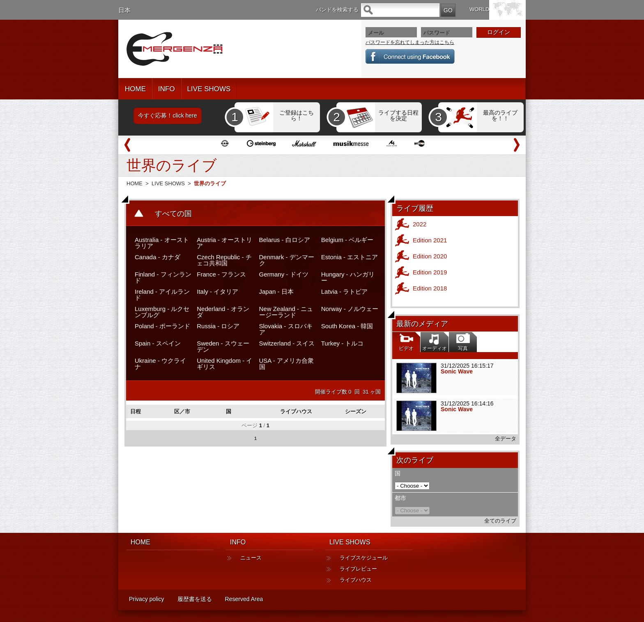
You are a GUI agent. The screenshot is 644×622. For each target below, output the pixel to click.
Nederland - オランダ (223, 311)
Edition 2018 (430, 288)
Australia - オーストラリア (162, 242)
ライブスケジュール (364, 558)
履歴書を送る (194, 599)
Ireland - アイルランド (162, 294)
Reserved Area (244, 599)
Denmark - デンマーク (286, 260)
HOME (135, 89)
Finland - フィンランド (163, 277)
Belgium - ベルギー (347, 239)
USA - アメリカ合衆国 (286, 363)
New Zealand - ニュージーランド (286, 311)
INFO (166, 89)
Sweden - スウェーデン (223, 346)
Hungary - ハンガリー (348, 277)
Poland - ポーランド (162, 326)
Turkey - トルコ (342, 343)
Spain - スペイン (158, 343)
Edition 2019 (430, 272)
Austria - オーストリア (224, 242)
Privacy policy (146, 599)
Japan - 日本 (276, 291)
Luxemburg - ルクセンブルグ (162, 311)
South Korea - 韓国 (347, 326)
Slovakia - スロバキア (286, 329)
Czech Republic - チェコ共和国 (224, 260)
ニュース (251, 558)
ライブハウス (356, 580)
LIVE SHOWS (209, 89)
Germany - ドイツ (283, 274)
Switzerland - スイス (287, 343)
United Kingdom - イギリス (224, 363)
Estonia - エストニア (349, 256)
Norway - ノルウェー (349, 308)
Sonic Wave (457, 371)
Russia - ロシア (218, 326)
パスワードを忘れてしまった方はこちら (410, 42)
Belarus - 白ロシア (284, 239)
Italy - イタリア (217, 291)
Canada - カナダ (157, 256)
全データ (505, 438)
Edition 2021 (430, 240)
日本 (124, 10)
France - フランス (221, 274)
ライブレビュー (358, 569)
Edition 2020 (430, 256)
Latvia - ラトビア (344, 291)
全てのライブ (500, 520)
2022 (419, 224)
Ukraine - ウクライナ (160, 363)
